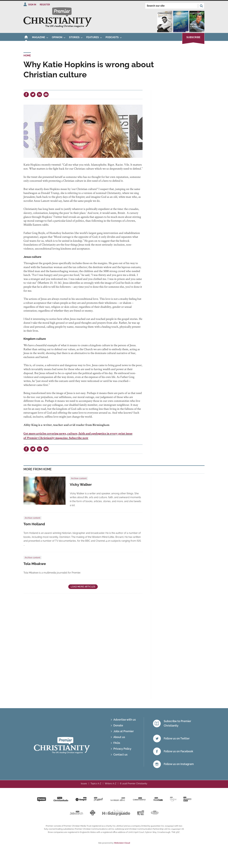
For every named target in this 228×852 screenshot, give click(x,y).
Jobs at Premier (123, 731)
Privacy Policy (122, 748)
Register (45, 4)
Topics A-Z (96, 783)
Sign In (32, 4)
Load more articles (83, 586)
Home (27, 55)
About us (119, 737)
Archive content (79, 478)
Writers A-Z (110, 783)
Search (201, 5)
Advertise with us (124, 719)
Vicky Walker (81, 485)
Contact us (120, 754)
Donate (118, 725)
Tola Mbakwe (34, 564)
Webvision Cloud (122, 843)
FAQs (116, 742)
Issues (84, 783)
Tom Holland (34, 524)
